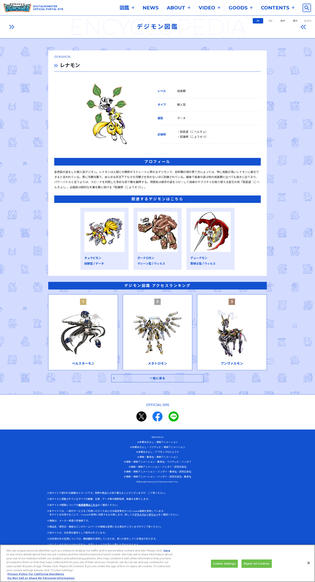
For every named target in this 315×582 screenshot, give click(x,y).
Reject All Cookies (257, 565)
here (167, 552)
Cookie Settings (224, 565)
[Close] (308, 565)
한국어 (307, 20)
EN (270, 20)
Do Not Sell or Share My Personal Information (41, 580)
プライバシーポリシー (146, 515)
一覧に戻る (157, 379)
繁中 (295, 20)
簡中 (282, 20)
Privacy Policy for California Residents (35, 576)
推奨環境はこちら (88, 505)
